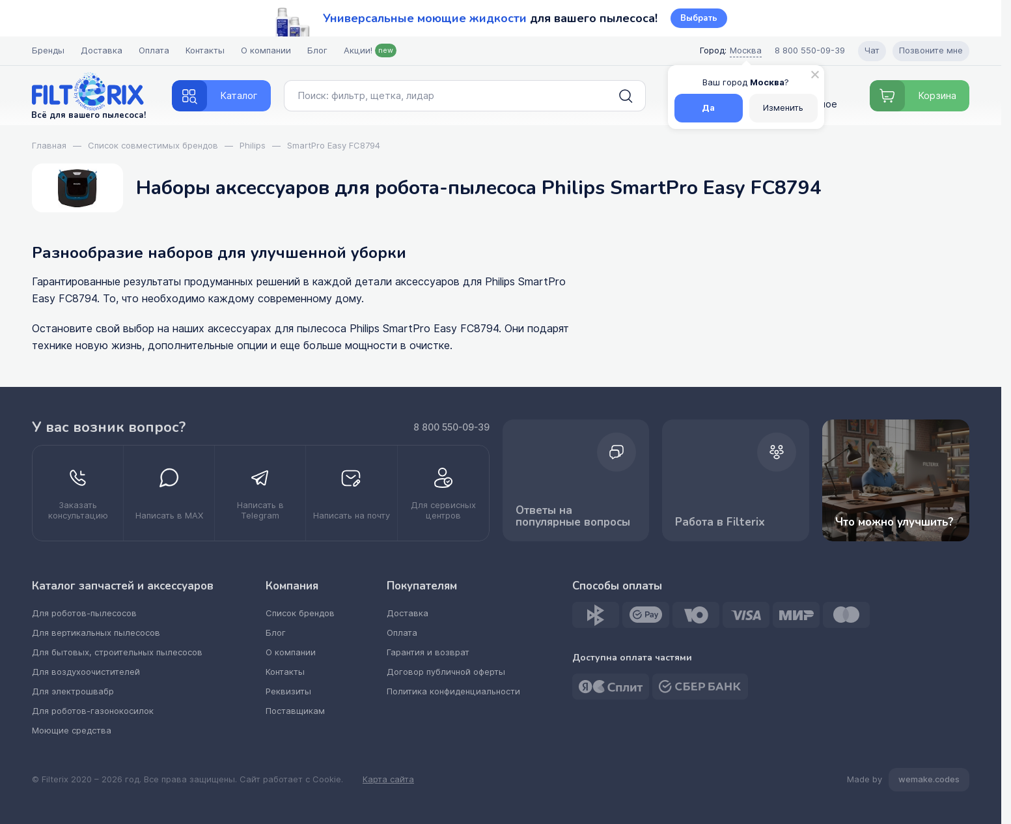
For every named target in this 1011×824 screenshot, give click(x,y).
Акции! (370, 50)
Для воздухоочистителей (86, 672)
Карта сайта (388, 779)
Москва (746, 50)
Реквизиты (288, 691)
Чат (872, 50)
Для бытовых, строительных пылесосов (117, 652)
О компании (266, 50)
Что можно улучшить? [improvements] (895, 480)
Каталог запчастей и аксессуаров (123, 586)
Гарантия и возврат (428, 652)
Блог (317, 50)
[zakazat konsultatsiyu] (78, 493)
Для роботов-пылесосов (84, 613)
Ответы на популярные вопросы (576, 481)
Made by (908, 779)
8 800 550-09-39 (451, 427)
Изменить (783, 108)
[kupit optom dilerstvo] (443, 493)
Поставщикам (295, 711)
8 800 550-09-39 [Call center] (810, 50)
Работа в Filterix (735, 481)
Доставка (101, 50)
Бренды (48, 50)
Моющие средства (71, 730)
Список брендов (300, 613)
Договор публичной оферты (446, 672)
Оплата (154, 50)
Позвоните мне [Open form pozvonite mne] (931, 50)
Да (708, 108)
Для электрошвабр (73, 691)
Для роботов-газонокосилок (93, 711)
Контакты (205, 50)
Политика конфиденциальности (453, 691)
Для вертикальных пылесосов (96, 633)
